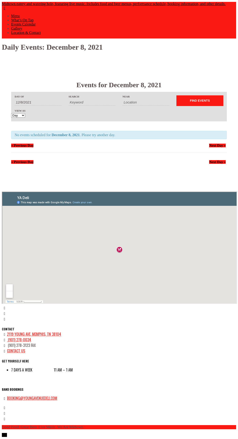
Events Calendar (23, 24)
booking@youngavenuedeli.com (32, 398)
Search (74, 96)
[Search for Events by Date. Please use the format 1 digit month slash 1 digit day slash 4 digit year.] (38, 102)
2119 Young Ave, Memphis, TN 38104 (34, 334)
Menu (15, 16)
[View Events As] (18, 115)
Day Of (19, 96)
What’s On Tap (22, 20)
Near (126, 96)
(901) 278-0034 (19, 339)
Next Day (217, 145)
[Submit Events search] (199, 100)
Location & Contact (26, 33)
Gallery (16, 28)
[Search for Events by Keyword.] (92, 102)
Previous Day (22, 145)
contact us (16, 351)
